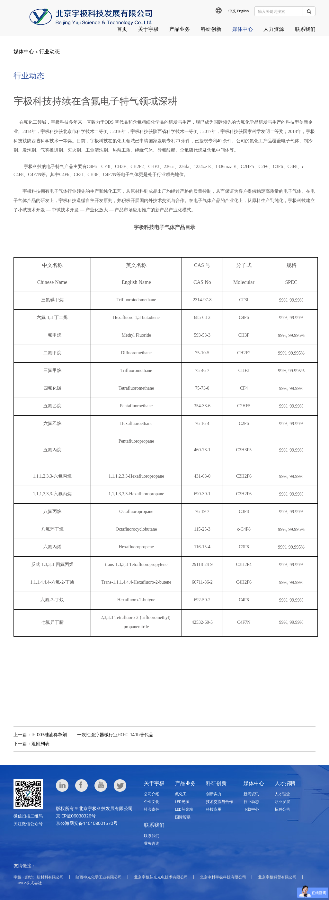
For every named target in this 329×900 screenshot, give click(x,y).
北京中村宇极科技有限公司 (223, 877)
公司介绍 (151, 794)
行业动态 (49, 51)
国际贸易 (183, 817)
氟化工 (181, 794)
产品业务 (179, 29)
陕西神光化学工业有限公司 (99, 877)
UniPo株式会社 (29, 883)
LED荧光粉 (184, 809)
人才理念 (282, 794)
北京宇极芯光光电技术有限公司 (161, 877)
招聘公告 (282, 809)
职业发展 (282, 802)
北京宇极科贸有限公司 (277, 877)
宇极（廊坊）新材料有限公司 (38, 877)
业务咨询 (151, 843)
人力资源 (273, 29)
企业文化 (151, 802)
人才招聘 (285, 783)
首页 (122, 29)
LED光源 (182, 802)
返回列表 (40, 743)
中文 (232, 11)
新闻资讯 (251, 794)
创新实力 (213, 794)
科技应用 (213, 809)
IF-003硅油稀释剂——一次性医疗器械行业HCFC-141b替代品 (92, 734)
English (243, 11)
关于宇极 (148, 29)
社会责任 (151, 809)
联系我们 (305, 29)
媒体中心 (242, 29)
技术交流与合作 (219, 802)
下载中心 (251, 809)
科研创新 (211, 29)
